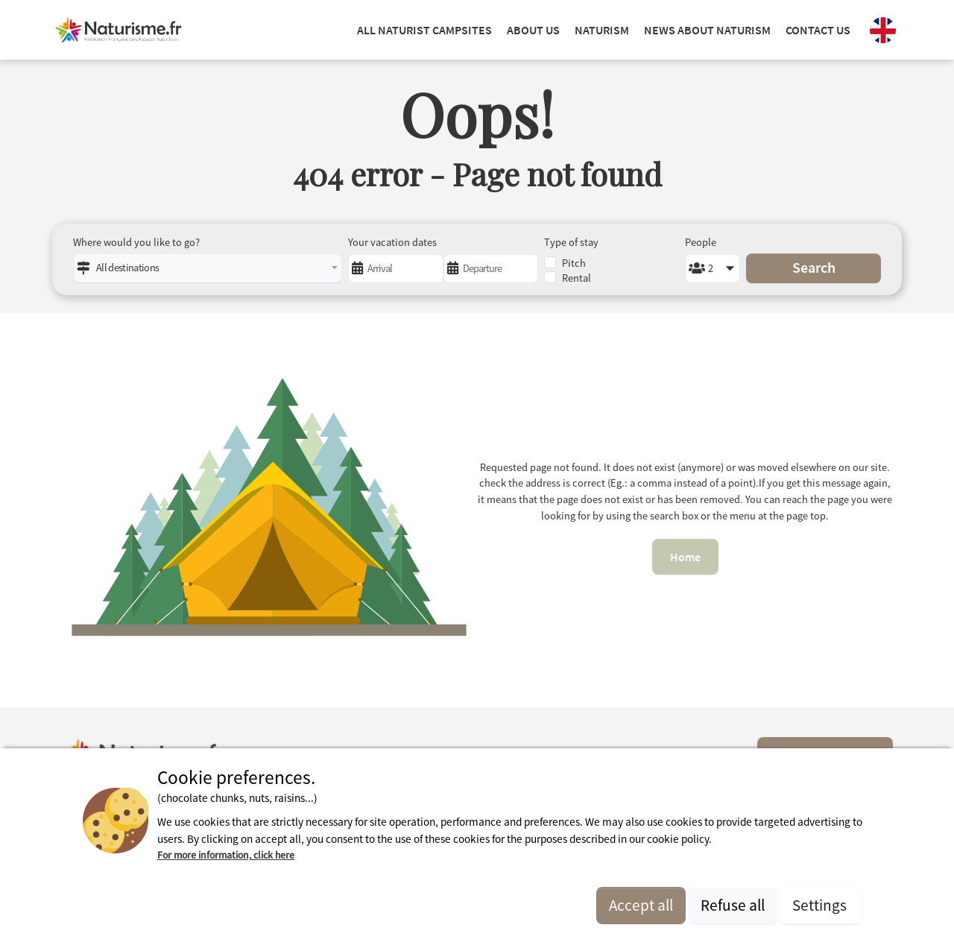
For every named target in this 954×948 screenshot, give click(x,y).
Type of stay (571, 242)
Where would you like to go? (136, 242)
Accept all (641, 905)
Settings (821, 905)
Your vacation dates (392, 242)
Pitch (574, 263)
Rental (576, 278)
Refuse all (733, 905)
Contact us (818, 29)
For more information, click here (225, 855)
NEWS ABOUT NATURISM (707, 29)
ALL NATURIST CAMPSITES (424, 29)
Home (685, 556)
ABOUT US (533, 29)
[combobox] (207, 268)
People (700, 242)
